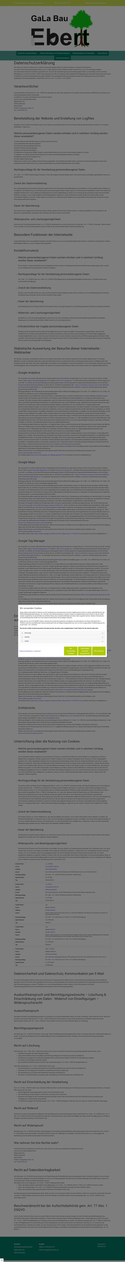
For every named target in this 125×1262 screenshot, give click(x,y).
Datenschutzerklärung (25, 651)
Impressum (37, 651)
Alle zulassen (96, 651)
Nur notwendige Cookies (56, 651)
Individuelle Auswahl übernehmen (76, 650)
